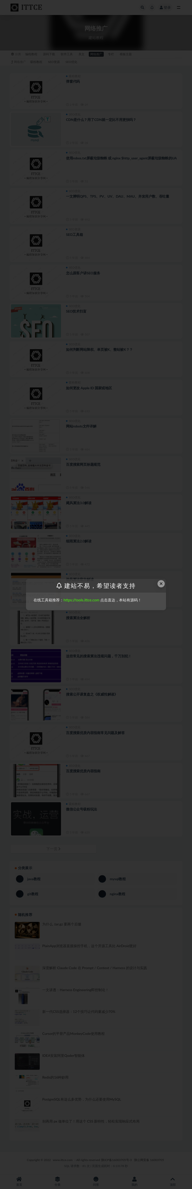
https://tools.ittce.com (81, 600)
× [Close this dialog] (161, 583)
